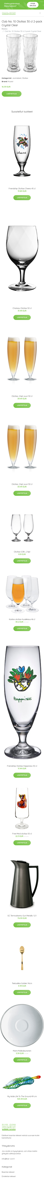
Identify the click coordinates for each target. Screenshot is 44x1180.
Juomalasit (16, 78)
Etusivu (4, 29)
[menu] (40, 13)
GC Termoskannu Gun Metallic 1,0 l (22, 915)
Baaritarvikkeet (8, 1172)
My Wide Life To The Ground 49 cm (22, 1096)
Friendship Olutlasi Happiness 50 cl (22, 766)
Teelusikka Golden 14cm (22, 983)
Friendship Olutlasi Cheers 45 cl (22, 188)
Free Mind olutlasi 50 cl (22, 833)
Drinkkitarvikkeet (9, 1176)
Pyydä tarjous (33, 5)
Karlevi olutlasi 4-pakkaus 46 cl (22, 619)
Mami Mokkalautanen (22, 1051)
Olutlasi (25, 78)
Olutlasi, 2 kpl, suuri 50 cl (22, 396)
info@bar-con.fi (8, 1159)
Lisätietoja (12, 94)
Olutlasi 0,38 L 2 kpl (22, 552)
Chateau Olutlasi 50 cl (22, 308)
